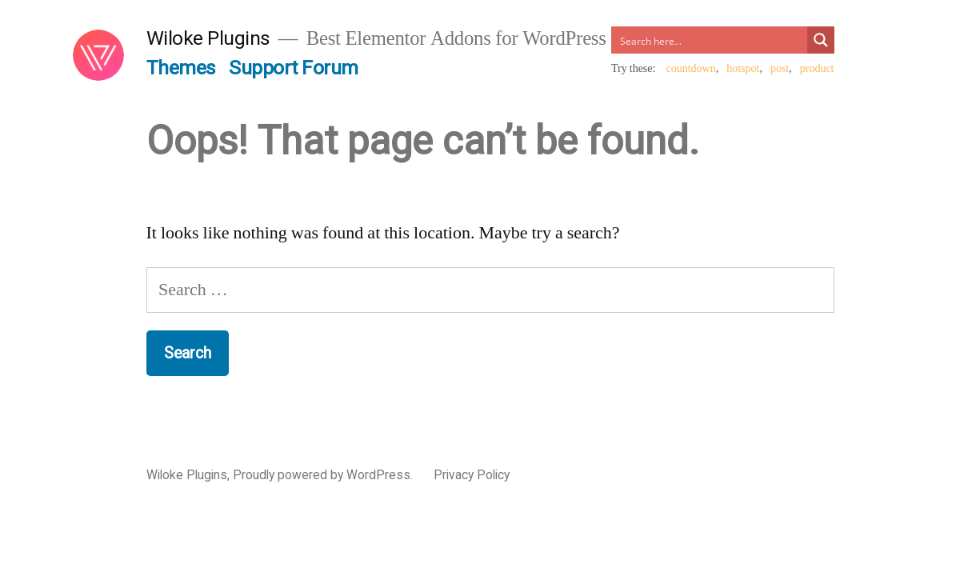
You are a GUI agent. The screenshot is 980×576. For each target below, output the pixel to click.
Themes (181, 67)
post (779, 68)
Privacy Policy (472, 474)
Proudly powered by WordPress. (324, 474)
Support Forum (293, 67)
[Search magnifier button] (820, 40)
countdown (690, 68)
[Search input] (709, 40)
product (817, 68)
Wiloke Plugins (208, 38)
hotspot (742, 68)
